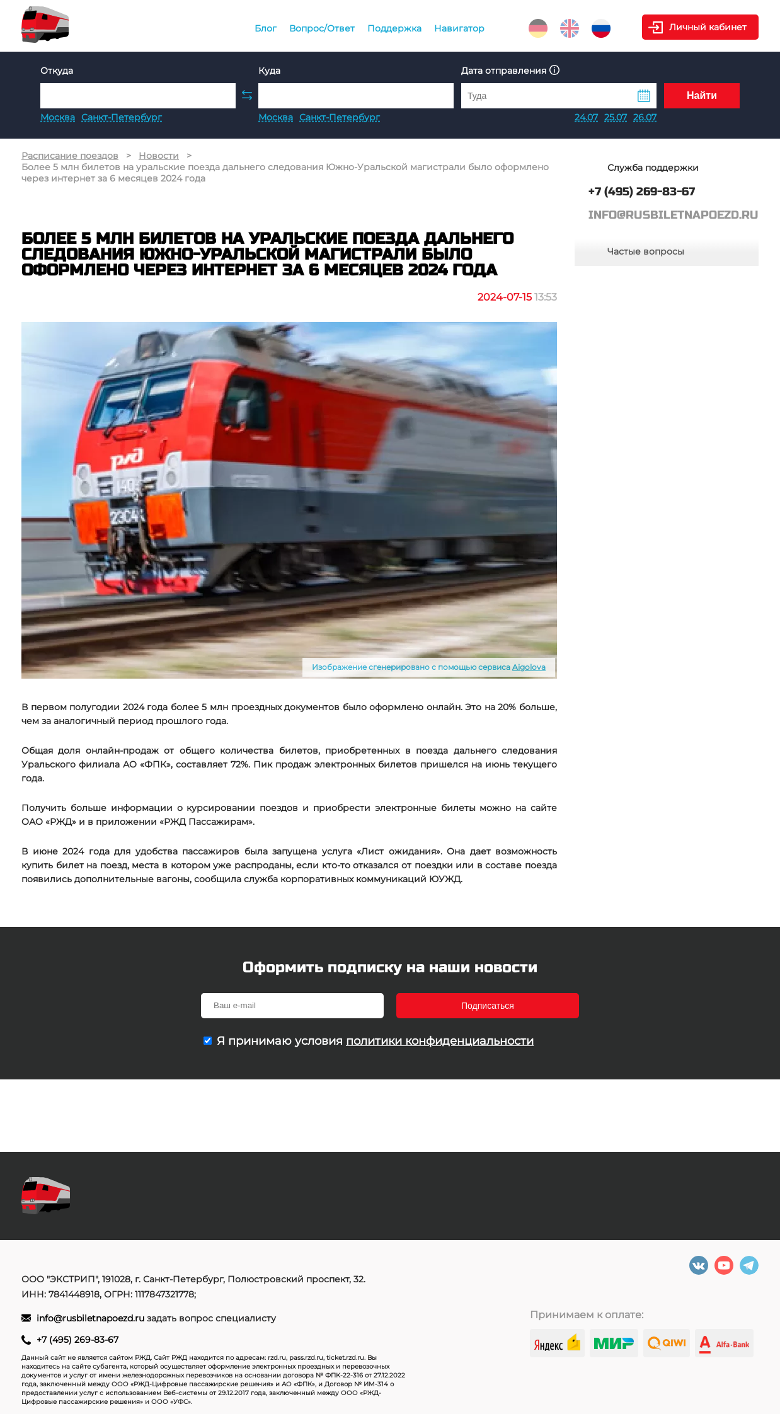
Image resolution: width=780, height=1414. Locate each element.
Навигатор (459, 28)
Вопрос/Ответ (322, 28)
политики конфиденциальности (440, 1041)
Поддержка (394, 28)
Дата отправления (510, 70)
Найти (702, 95)
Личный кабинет (708, 27)
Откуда (56, 70)
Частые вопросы (645, 251)
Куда (269, 70)
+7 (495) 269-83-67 (77, 1339)
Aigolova (529, 667)
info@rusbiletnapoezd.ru (92, 1318)
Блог (266, 28)
